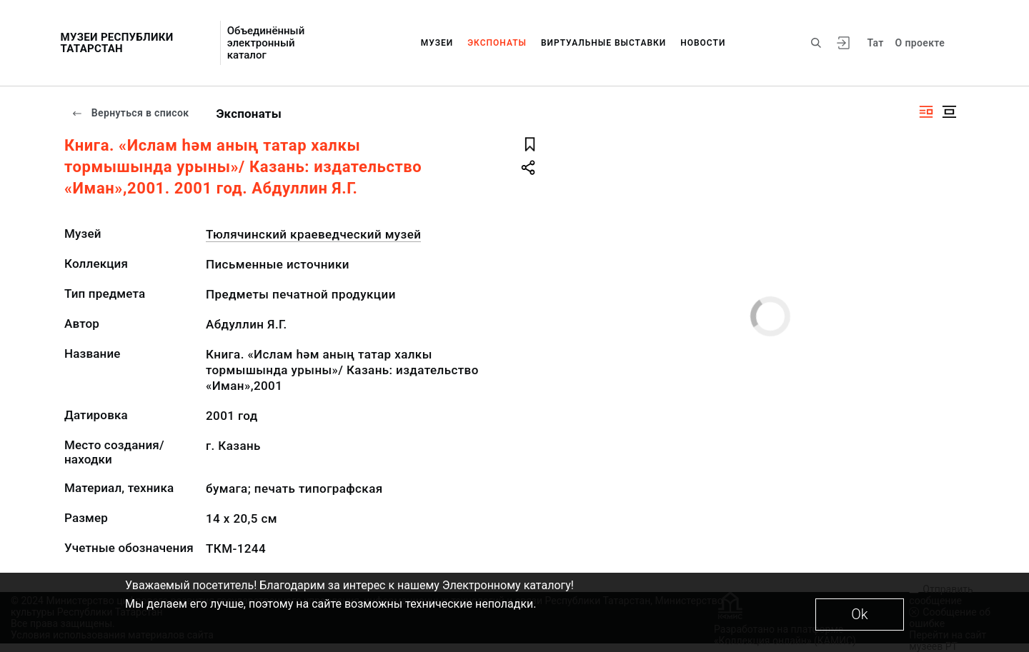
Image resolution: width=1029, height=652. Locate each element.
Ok (859, 614)
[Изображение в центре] (949, 112)
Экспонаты (497, 43)
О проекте (920, 43)
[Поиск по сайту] (816, 43)
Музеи (437, 43)
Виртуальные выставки (603, 43)
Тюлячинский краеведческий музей (313, 234)
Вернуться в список (130, 113)
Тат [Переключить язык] (875, 43)
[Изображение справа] (926, 112)
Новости (702, 43)
